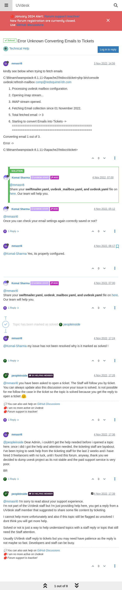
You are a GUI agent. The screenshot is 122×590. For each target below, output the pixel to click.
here (13, 182)
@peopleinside (13, 431)
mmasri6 (17, 52)
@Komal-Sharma (15, 242)
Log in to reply (108, 38)
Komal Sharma (21, 166)
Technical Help (19, 37)
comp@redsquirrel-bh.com (54, 71)
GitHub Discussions (48, 392)
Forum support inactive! (62, 16)
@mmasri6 (17, 173)
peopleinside (69, 313)
